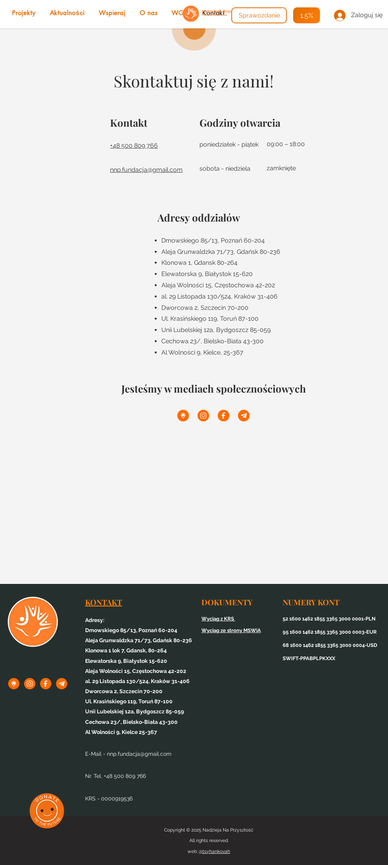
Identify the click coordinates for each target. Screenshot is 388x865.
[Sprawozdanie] (259, 15)
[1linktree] (183, 415)
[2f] (223, 415)
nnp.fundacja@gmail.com (139, 754)
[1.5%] (306, 15)
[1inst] (203, 415)
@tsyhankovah (214, 851)
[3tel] (244, 415)
